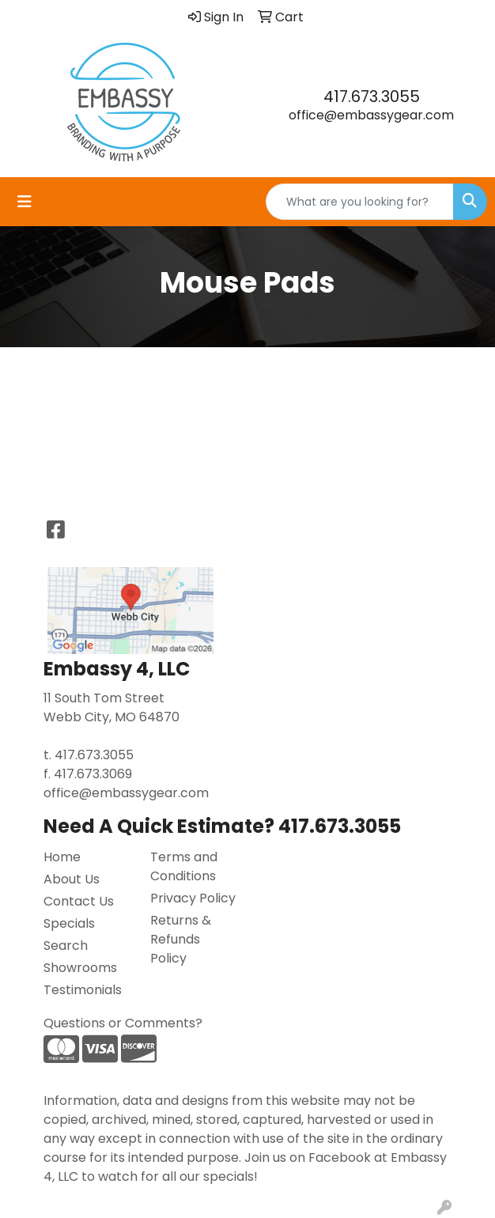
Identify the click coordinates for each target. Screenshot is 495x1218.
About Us (71, 879)
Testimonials (82, 990)
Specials (69, 923)
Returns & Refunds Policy (180, 939)
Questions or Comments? (122, 1023)
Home (62, 857)
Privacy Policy (193, 898)
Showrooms (80, 968)
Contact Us (78, 901)
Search (65, 945)
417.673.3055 (371, 96)
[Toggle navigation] (24, 202)
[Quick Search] (360, 201)
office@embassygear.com (371, 115)
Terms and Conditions (183, 866)
